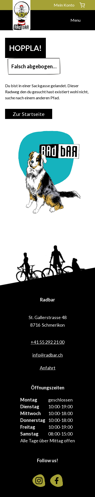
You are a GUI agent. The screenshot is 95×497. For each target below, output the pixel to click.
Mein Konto (64, 5)
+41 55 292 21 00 (47, 342)
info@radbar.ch (47, 355)
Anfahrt (47, 367)
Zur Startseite (29, 114)
